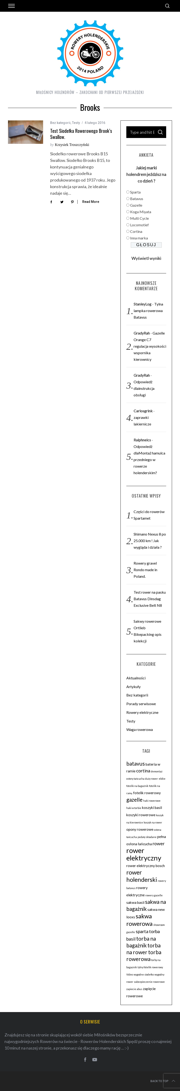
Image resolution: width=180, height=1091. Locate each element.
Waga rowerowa (139, 729)
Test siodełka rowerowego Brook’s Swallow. (81, 133)
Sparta (135, 192)
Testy (76, 123)
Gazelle (136, 205)
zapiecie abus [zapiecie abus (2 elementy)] (134, 988)
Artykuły (133, 686)
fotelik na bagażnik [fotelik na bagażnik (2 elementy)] (137, 785)
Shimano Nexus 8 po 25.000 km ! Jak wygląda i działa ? (150, 540)
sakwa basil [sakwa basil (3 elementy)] (135, 902)
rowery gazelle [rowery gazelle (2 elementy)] (154, 895)
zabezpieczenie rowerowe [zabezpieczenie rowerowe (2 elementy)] (149, 981)
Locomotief (139, 225)
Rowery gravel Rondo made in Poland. (145, 569)
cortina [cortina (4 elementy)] (143, 770)
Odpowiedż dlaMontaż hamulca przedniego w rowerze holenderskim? (149, 459)
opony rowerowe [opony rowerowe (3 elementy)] (139, 829)
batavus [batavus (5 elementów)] (135, 763)
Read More (90, 202)
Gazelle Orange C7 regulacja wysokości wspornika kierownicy (150, 346)
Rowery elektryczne (142, 712)
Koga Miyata (140, 211)
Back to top (163, 1081)
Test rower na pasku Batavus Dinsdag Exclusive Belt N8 (150, 598)
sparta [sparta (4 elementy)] (142, 931)
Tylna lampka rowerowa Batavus (148, 310)
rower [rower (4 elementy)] (159, 843)
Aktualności (136, 678)
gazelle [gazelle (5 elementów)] (134, 800)
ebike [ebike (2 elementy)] (162, 778)
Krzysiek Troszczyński (72, 145)
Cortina (136, 231)
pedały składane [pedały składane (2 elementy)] (147, 836)
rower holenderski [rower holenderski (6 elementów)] (141, 876)
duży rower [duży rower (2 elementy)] (151, 778)
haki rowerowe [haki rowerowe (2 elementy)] (152, 800)
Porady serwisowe (141, 703)
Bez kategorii (60, 123)
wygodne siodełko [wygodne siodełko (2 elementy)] (144, 974)
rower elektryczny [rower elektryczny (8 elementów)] (143, 854)
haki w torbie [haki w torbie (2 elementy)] (133, 807)
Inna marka (139, 238)
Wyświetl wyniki (146, 258)
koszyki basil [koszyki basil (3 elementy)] (152, 807)
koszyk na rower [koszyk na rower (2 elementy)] (153, 822)
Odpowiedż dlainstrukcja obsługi (144, 388)
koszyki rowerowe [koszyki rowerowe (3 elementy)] (140, 815)
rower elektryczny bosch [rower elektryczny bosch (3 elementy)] (145, 866)
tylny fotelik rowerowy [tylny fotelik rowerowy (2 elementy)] (150, 967)
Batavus (136, 198)
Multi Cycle (139, 218)
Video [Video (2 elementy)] (129, 974)
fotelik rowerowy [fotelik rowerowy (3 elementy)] (147, 793)
